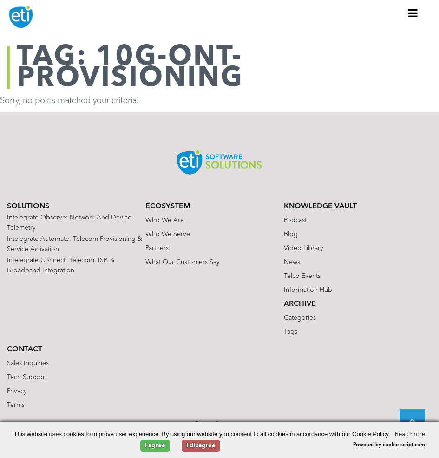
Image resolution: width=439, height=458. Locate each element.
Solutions (28, 206)
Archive (300, 304)
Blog (291, 234)
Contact (24, 349)
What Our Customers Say (182, 262)
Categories (300, 318)
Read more (410, 435)
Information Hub (308, 290)
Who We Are (164, 220)
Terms (16, 405)
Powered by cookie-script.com (389, 445)
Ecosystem (167, 206)
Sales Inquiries (28, 363)
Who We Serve (167, 234)
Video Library (303, 248)
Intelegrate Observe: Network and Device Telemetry (69, 222)
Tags (290, 332)
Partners (157, 248)
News (292, 262)
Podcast (295, 220)
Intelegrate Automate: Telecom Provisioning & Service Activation (74, 244)
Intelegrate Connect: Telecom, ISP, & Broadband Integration (61, 265)
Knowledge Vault (320, 206)
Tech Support (27, 377)
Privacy (17, 391)
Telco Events (302, 276)
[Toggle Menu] (413, 13)
